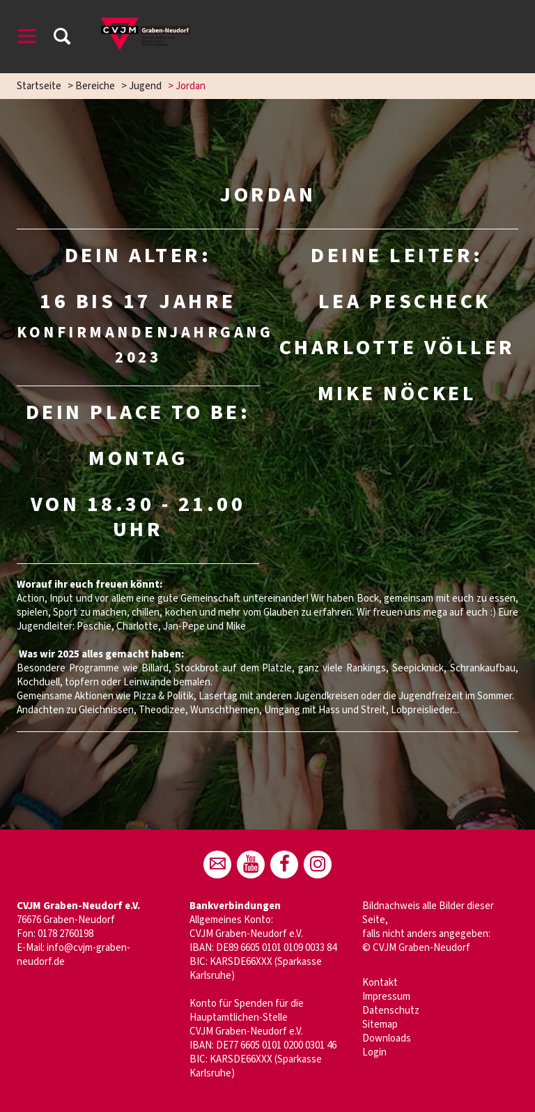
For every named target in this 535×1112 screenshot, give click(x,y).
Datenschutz (390, 1010)
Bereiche (95, 86)
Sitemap (380, 1024)
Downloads (386, 1038)
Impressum (386, 996)
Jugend (145, 86)
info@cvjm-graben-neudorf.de (73, 954)
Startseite (39, 86)
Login (374, 1052)
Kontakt (380, 982)
